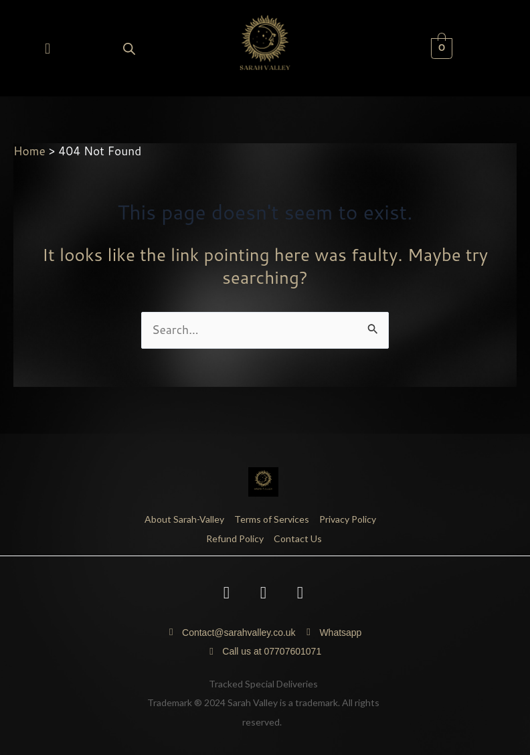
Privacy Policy (347, 519)
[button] (47, 48)
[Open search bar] (129, 48)
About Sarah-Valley (184, 519)
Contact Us (298, 538)
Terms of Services (271, 519)
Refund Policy (235, 538)
